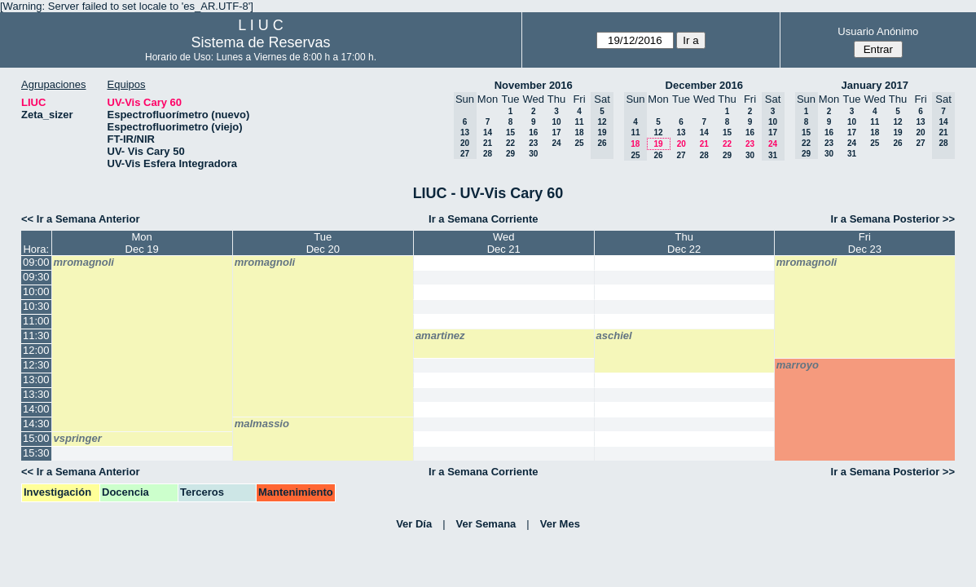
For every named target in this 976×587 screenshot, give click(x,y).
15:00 (36, 438)
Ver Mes (560, 524)
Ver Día (414, 524)
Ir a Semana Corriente (483, 219)
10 (556, 121)
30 (533, 153)
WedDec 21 (504, 243)
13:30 (36, 394)
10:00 (36, 291)
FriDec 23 (864, 243)
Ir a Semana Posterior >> (893, 219)
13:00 (36, 379)
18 (578, 132)
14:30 (36, 423)
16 (533, 132)
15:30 (36, 453)
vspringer (78, 438)
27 (680, 155)
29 (510, 153)
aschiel (614, 335)
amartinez (440, 335)
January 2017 (875, 85)
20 (681, 143)
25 (578, 143)
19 (657, 143)
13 (680, 132)
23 (533, 143)
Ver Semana (486, 524)
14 (487, 132)
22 (510, 143)
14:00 (36, 409)
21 (487, 143)
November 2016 (534, 85)
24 (556, 143)
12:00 (36, 350)
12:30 (36, 365)
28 (487, 153)
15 (510, 132)
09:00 (36, 262)
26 (657, 155)
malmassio (262, 423)
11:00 (36, 321)
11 (578, 121)
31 (851, 153)
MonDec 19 (142, 243)
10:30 (36, 306)
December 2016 (704, 85)
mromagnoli (84, 262)
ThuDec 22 (684, 243)
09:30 (36, 277)
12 (657, 132)
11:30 (36, 335)
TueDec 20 (323, 243)
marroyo (797, 365)
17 (556, 132)
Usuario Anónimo (878, 31)
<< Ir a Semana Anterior (80, 219)
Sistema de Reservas (260, 42)
